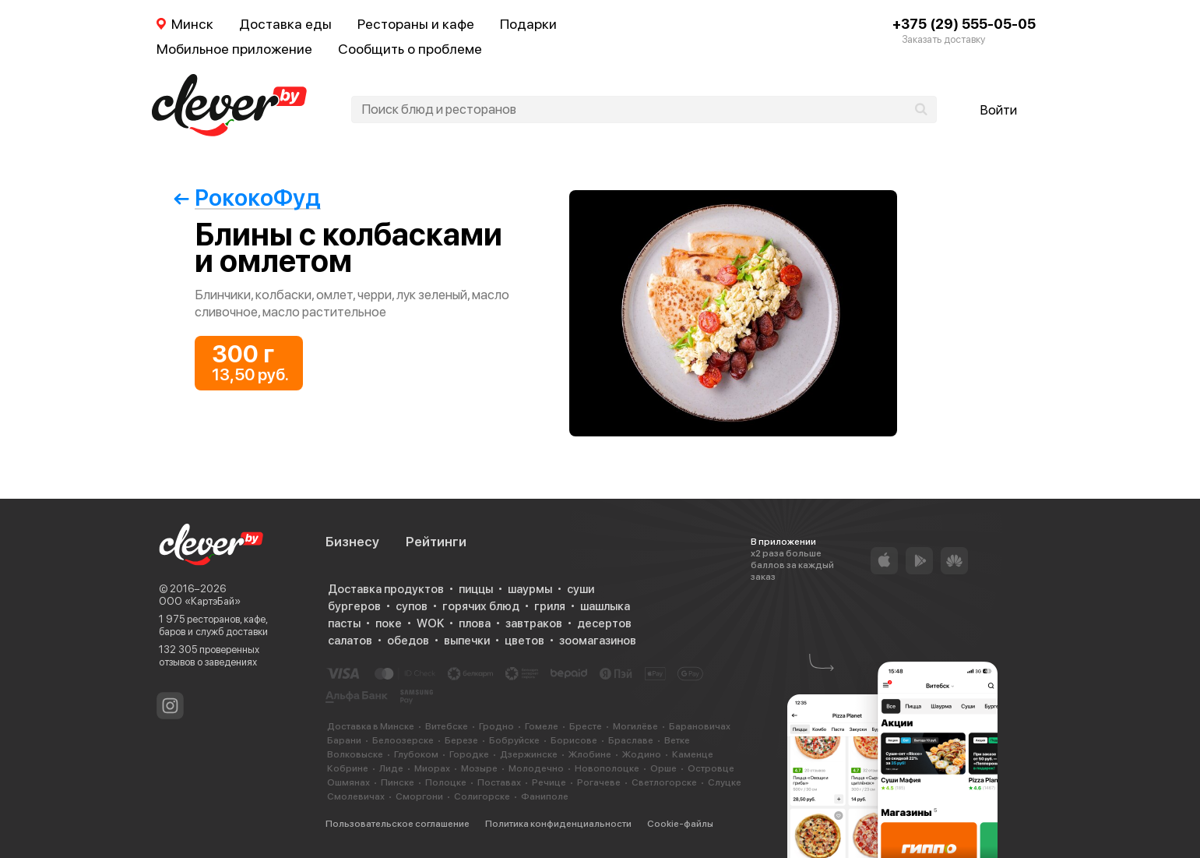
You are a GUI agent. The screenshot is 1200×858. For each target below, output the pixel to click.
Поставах (499, 782)
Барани (344, 740)
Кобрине (347, 768)
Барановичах (699, 726)
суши (580, 589)
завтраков (533, 623)
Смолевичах (356, 796)
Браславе (630, 740)
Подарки (528, 24)
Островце (711, 768)
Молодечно (536, 768)
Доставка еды (285, 24)
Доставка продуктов (386, 589)
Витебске (446, 726)
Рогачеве (599, 782)
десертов (604, 623)
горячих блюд (480, 606)
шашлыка (605, 606)
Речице (549, 782)
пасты (344, 623)
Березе (461, 740)
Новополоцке (607, 768)
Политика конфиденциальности (558, 823)
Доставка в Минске (370, 726)
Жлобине (589, 754)
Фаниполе (544, 796)
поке (388, 623)
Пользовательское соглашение (398, 823)
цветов (524, 641)
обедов (408, 641)
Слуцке (724, 782)
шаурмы (530, 589)
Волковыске (355, 754)
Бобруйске (514, 740)
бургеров (354, 606)
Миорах (432, 768)
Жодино (641, 754)
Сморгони (419, 796)
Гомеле (541, 726)
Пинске (397, 782)
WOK (430, 623)
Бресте (585, 726)
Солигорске (482, 796)
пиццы (476, 589)
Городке (469, 754)
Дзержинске (529, 754)
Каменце (692, 754)
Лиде (391, 768)
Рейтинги (436, 541)
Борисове (574, 740)
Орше (663, 768)
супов (412, 606)
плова (475, 623)
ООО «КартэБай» (200, 601)
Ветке (677, 740)
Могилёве (635, 726)
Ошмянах (348, 782)
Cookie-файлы (680, 823)
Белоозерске (403, 740)
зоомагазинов (597, 641)
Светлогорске (664, 782)
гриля (549, 606)
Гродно (496, 726)
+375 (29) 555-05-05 (964, 24)
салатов (350, 641)
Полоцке (445, 782)
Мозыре (479, 768)
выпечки (467, 641)
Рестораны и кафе (415, 24)
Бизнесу (352, 541)
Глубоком (416, 754)
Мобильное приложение (234, 49)
